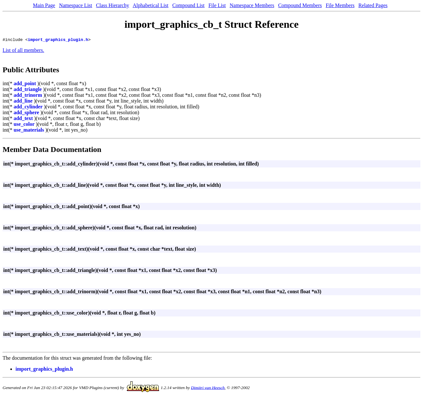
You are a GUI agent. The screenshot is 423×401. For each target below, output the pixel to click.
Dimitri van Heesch (208, 388)
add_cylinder (28, 107)
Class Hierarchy (112, 5)
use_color (24, 125)
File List (217, 5)
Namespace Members (252, 5)
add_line (23, 102)
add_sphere (26, 113)
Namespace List (75, 5)
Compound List (188, 5)
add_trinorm (28, 96)
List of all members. (23, 51)
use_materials (29, 131)
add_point (25, 84)
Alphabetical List (150, 5)
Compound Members (300, 5)
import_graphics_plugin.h (58, 40)
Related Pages (373, 5)
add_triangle (28, 90)
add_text (23, 119)
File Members (340, 5)
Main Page (44, 5)
